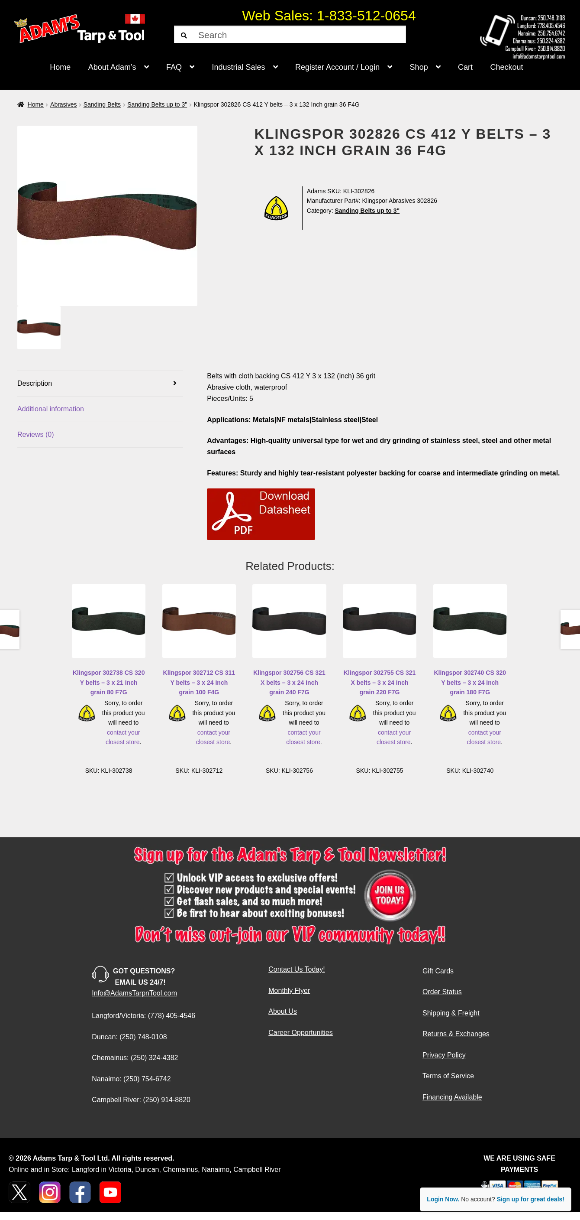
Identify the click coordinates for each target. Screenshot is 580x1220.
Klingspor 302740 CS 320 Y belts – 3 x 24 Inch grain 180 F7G (470, 682)
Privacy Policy (444, 1055)
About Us (282, 1011)
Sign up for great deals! (530, 1199)
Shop (419, 67)
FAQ (174, 67)
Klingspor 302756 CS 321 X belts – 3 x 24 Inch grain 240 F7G (289, 682)
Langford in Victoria (102, 1169)
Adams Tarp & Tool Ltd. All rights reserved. (103, 1158)
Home (60, 67)
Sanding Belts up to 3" (157, 104)
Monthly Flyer (289, 990)
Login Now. (443, 1199)
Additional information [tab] (50, 409)
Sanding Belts (102, 104)
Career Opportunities (300, 1032)
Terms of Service (448, 1076)
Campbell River (256, 1169)
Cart (465, 67)
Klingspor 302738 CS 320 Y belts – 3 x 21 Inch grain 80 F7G (109, 682)
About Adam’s (112, 67)
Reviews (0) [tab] (35, 434)
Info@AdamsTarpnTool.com (134, 993)
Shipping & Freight (451, 1013)
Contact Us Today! (296, 969)
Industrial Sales (238, 67)
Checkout (506, 67)
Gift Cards (438, 971)
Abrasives (63, 104)
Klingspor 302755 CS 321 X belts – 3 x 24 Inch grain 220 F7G (380, 682)
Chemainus (180, 1169)
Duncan (147, 1169)
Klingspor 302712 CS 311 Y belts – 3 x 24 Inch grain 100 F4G (199, 682)
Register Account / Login (337, 67)
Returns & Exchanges (456, 1034)
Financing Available (452, 1097)
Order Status (442, 992)
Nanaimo (215, 1169)
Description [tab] (34, 383)
